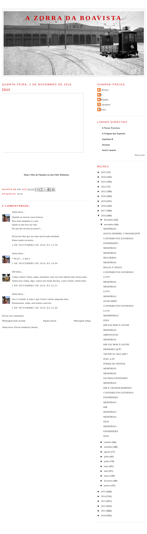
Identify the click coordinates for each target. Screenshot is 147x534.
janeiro (107, 485)
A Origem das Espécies (113, 133)
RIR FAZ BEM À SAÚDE (116, 325)
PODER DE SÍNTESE (114, 363)
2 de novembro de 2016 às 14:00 (35, 263)
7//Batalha (103, 99)
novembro (109, 224)
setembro (108, 446)
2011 (103, 510)
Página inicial (49, 320)
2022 (103, 186)
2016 (103, 215)
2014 (103, 496)
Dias (20, 194)
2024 (103, 177)
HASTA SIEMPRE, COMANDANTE (121, 233)
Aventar (106, 144)
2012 (103, 506)
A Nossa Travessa (111, 128)
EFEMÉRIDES (110, 243)
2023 (103, 181)
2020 (103, 196)
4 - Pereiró (103, 90)
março (107, 475)
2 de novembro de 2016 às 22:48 (35, 307)
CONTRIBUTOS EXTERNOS (118, 238)
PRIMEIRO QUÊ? (112, 349)
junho (107, 461)
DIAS (106, 320)
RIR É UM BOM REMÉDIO (117, 388)
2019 (103, 201)
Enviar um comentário (13, 315)
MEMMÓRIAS (110, 315)
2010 (103, 515)
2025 (103, 172)
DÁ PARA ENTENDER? (115, 378)
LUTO (106, 277)
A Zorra (102, 109)
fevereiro (108, 480)
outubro (108, 442)
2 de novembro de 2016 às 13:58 (35, 245)
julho (107, 456)
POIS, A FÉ (109, 359)
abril (106, 471)
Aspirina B (107, 139)
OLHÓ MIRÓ (110, 301)
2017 (103, 210)
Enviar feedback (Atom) (26, 327)
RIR (105, 407)
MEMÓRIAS (109, 228)
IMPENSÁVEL (111, 334)
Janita (15, 212)
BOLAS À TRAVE (112, 267)
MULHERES (109, 257)
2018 (103, 205)
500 (14, 271)
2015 (103, 491)
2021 (103, 191)
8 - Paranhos (104, 104)
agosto (107, 451)
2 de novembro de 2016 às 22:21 (35, 285)
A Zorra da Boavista (73, 17)
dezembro (109, 219)
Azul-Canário (109, 150)
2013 (103, 501)
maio (106, 466)
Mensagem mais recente (14, 320)
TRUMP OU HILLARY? (115, 354)
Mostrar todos (140, 155)
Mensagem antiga (82, 320)
